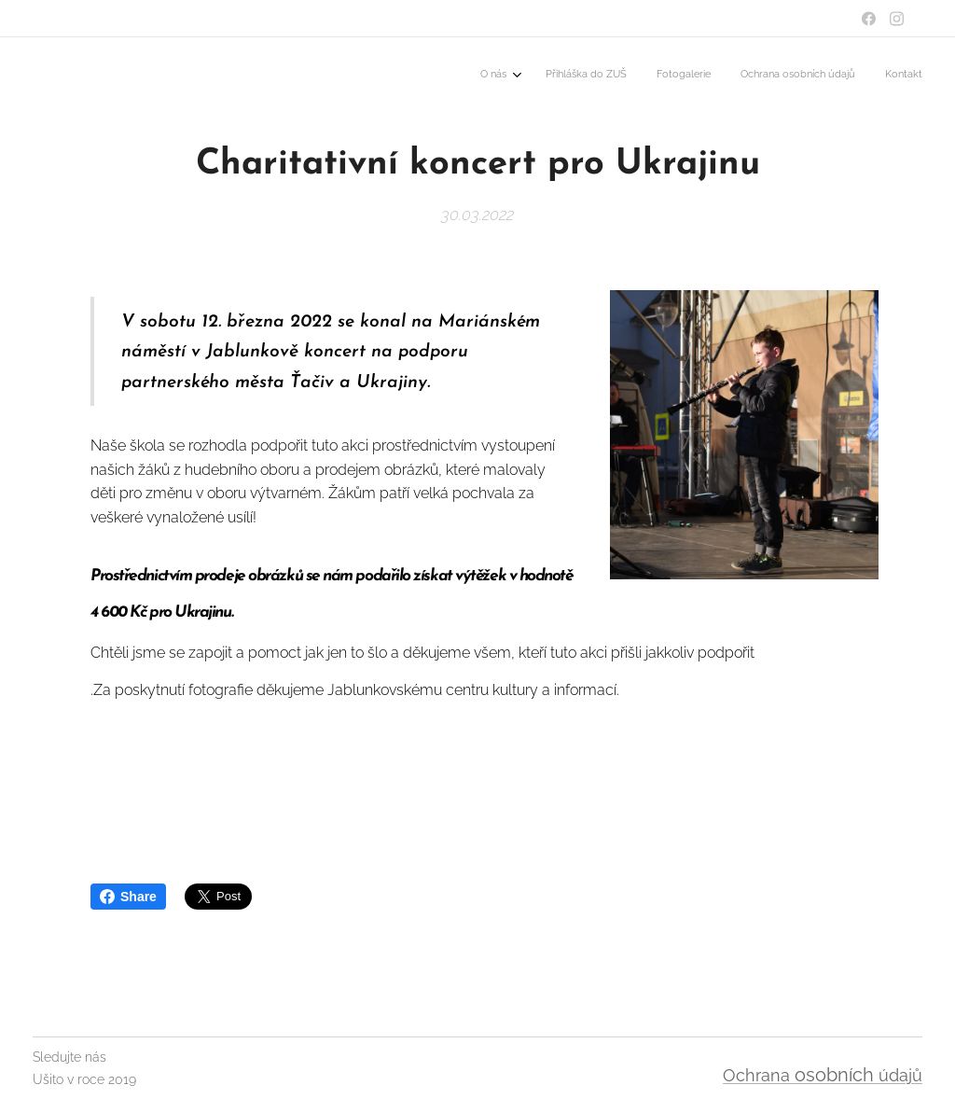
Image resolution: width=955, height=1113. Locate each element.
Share (128, 896)
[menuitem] (803, 75)
